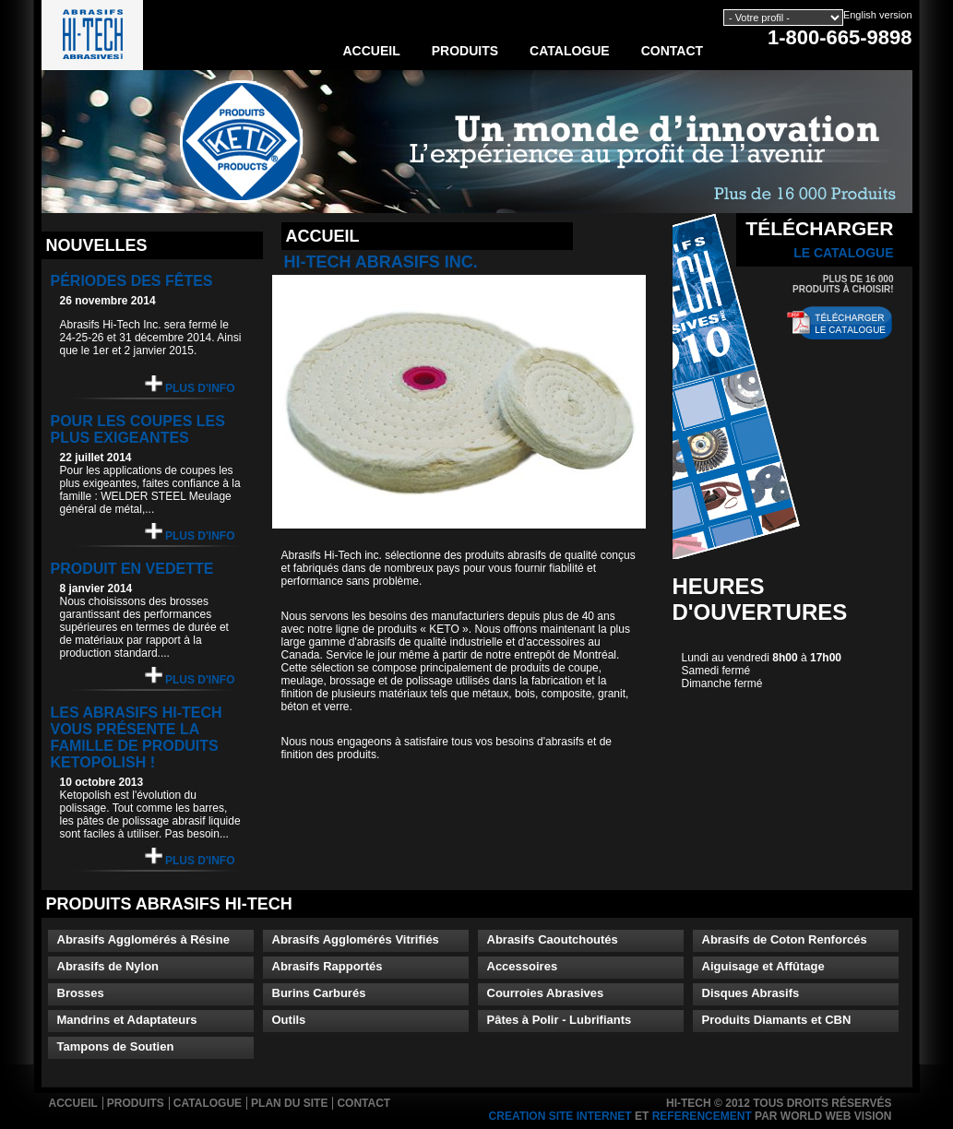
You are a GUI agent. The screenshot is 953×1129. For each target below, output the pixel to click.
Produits (465, 50)
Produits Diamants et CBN (777, 1020)
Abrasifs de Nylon (108, 966)
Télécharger (819, 239)
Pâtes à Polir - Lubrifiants (559, 1020)
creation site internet (560, 1116)
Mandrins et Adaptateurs (127, 1020)
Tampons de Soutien (115, 1046)
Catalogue (570, 50)
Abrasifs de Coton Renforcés (784, 939)
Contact (672, 50)
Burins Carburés (319, 993)
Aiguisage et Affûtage (763, 966)
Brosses (80, 993)
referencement (702, 1116)
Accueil (371, 50)
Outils (289, 1020)
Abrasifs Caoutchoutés (552, 939)
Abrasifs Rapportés (327, 966)
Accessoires (522, 966)
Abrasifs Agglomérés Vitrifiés (355, 939)
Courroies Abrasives (545, 993)
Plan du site (289, 1103)
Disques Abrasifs (751, 993)
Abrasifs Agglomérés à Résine (143, 939)
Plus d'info (190, 385)
